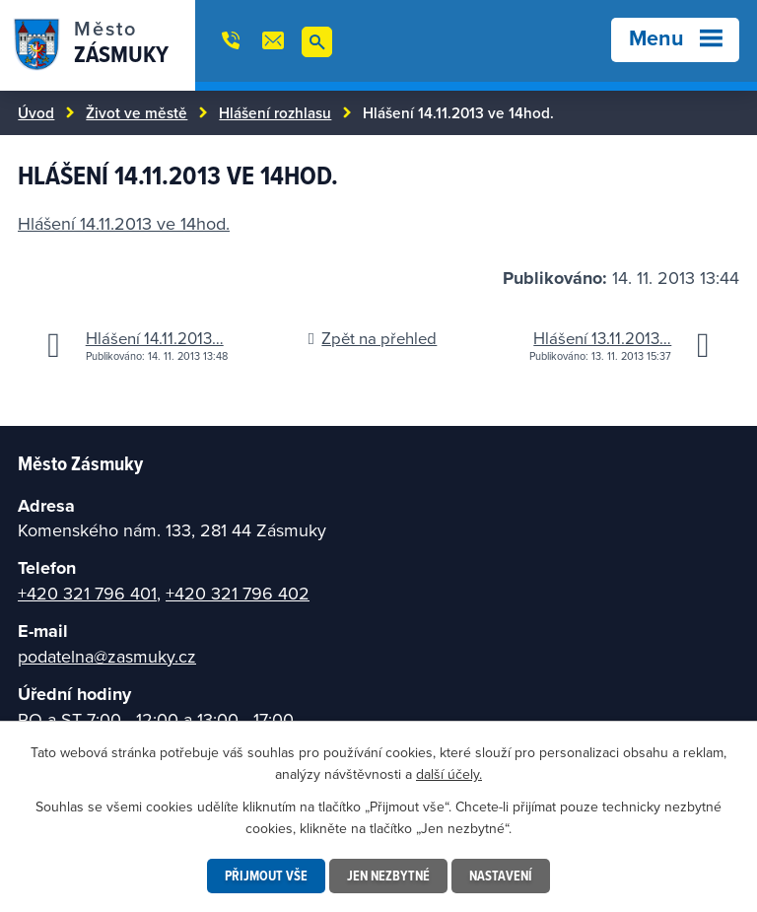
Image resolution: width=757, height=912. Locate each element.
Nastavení (500, 875)
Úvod (36, 112)
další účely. (449, 774)
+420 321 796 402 (238, 593)
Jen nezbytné (388, 875)
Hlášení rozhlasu (275, 112)
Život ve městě (136, 112)
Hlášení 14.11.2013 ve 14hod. (124, 223)
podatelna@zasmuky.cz (107, 656)
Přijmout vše (266, 875)
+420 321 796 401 (87, 593)
